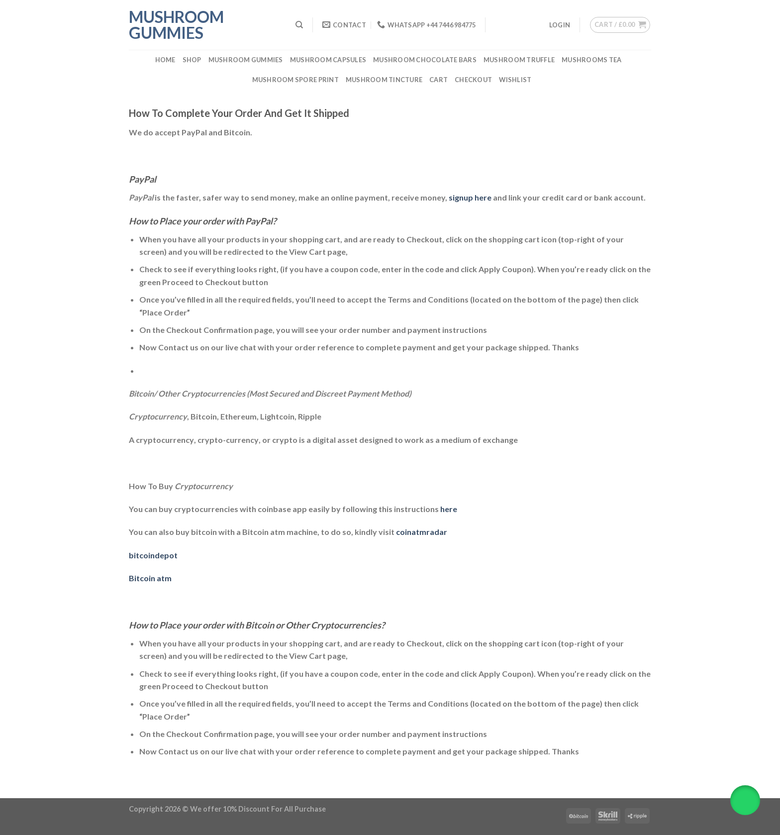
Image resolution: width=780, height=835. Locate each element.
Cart (438, 80)
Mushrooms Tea (591, 60)
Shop (192, 60)
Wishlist (515, 80)
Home (165, 60)
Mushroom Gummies (176, 25)
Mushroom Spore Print (295, 80)
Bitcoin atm (150, 578)
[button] (745, 800)
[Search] (299, 24)
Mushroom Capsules (328, 60)
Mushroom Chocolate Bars (425, 60)
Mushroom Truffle (519, 60)
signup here (470, 197)
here (448, 509)
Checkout (473, 80)
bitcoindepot (153, 555)
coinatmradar (421, 531)
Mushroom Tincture (384, 80)
